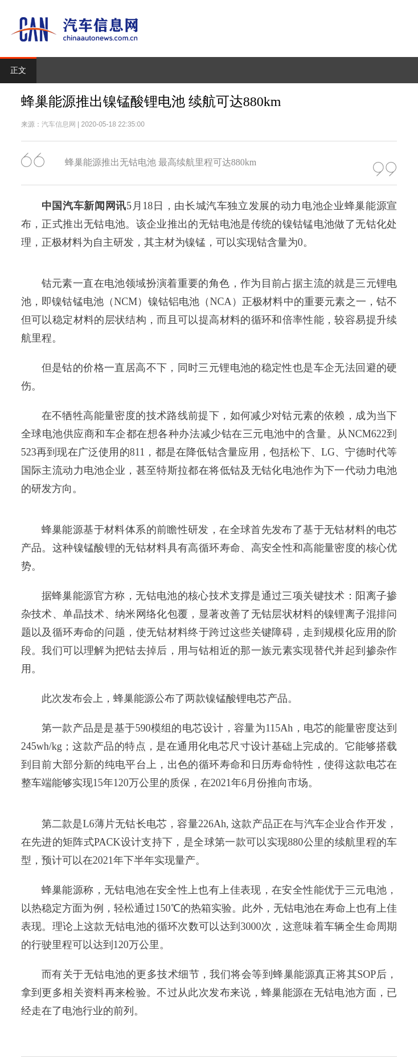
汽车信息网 (59, 124)
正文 (18, 70)
